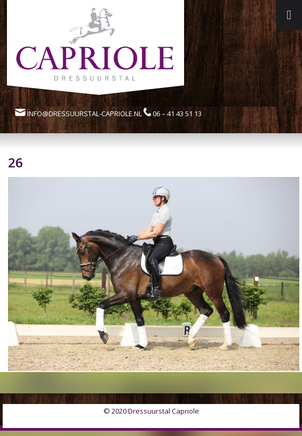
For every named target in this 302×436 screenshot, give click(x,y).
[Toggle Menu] (289, 15)
